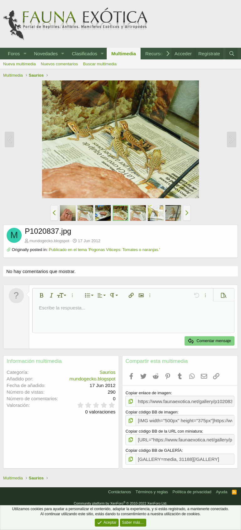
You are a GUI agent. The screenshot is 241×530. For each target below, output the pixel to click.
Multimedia (123, 53)
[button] (24, 53)
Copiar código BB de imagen (152, 411)
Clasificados (84, 53)
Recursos (155, 53)
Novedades (46, 53)
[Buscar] (232, 53)
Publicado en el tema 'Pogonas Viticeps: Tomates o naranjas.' (104, 249)
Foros (14, 53)
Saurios (107, 372)
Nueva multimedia (19, 64)
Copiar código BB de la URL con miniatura (164, 429)
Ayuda (222, 488)
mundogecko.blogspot (49, 240)
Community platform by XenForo (120, 500)
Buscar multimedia (100, 64)
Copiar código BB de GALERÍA (154, 447)
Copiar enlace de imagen (148, 393)
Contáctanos (119, 488)
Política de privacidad (192, 488)
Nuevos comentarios (59, 64)
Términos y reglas (152, 488)
